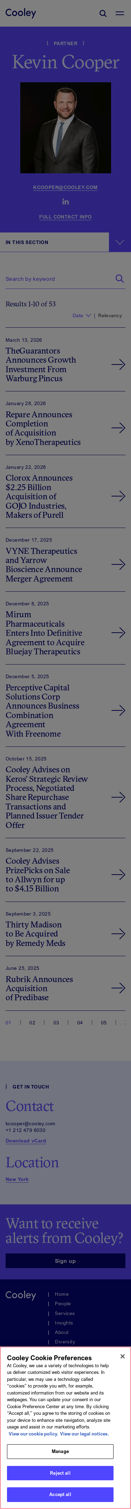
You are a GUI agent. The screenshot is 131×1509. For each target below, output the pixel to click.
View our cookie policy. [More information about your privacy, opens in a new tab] (33, 1436)
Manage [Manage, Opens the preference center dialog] (60, 1453)
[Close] (122, 1358)
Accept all (60, 1497)
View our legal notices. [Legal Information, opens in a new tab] (84, 1436)
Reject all (60, 1475)
